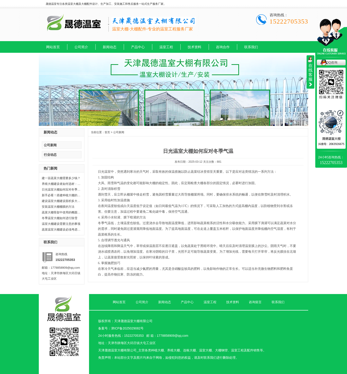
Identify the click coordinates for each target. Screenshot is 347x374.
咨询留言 (255, 302)
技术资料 (194, 47)
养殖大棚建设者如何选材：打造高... (61, 184)
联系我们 (251, 47)
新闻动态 (109, 47)
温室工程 (166, 47)
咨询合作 (223, 47)
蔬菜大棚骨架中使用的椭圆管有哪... (61, 212)
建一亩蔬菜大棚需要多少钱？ (61, 178)
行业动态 (50, 154)
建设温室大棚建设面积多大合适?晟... (61, 201)
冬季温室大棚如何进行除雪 (59, 218)
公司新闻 (50, 145)
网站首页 (53, 47)
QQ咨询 (331, 62)
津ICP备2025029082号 (127, 328)
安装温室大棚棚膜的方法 (58, 206)
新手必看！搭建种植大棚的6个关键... (61, 195)
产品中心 (138, 47)
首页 (107, 132)
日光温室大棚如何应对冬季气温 (61, 189)
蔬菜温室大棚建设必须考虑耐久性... (61, 229)
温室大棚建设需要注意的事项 (61, 223)
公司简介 (81, 47)
